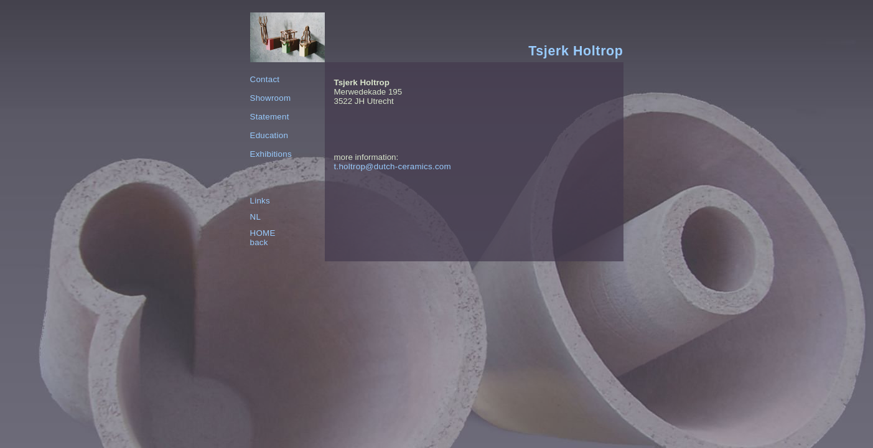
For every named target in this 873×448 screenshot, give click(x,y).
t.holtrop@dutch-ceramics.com (392, 166)
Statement (269, 116)
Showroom (270, 98)
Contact (265, 79)
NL (255, 217)
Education (269, 135)
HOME (263, 233)
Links (260, 200)
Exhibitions (271, 154)
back (259, 242)
